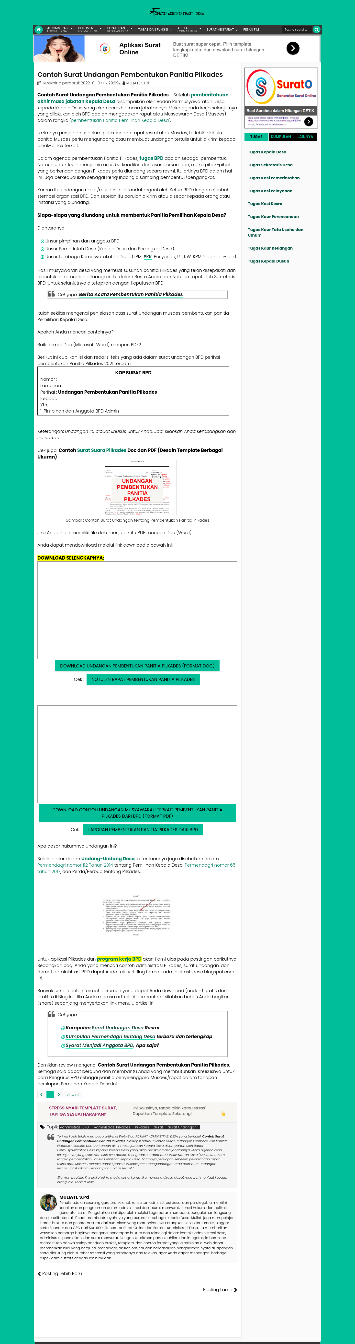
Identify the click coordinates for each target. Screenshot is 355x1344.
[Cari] (317, 29)
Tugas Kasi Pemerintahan (274, 178)
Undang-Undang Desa (108, 858)
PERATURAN (118, 29)
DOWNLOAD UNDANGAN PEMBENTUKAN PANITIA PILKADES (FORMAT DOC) (137, 666)
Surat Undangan (182, 1127)
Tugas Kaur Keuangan (270, 248)
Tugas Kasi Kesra (265, 204)
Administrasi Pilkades (112, 1127)
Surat (158, 1127)
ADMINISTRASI (57, 29)
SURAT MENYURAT (220, 29)
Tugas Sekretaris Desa (270, 165)
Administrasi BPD (74, 1127)
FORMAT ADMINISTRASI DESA (58, 1336)
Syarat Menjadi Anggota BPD (100, 1045)
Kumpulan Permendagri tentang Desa (111, 1036)
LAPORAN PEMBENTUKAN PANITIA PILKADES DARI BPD (143, 830)
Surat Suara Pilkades (101, 450)
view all (73, 1094)
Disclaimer (310, 1336)
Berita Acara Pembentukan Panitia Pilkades (131, 294)
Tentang (228, 1336)
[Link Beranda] (38, 29)
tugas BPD (151, 158)
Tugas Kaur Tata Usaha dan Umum (275, 232)
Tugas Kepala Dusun (268, 261)
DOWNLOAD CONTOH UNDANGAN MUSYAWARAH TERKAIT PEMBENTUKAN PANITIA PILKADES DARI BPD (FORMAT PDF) (137, 813)
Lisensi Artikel (135, 1336)
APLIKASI (187, 29)
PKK (147, 256)
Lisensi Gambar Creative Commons (185, 1336)
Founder (245, 1336)
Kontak (279, 1336)
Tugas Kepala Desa (267, 152)
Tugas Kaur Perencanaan (273, 216)
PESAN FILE (251, 29)
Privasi (293, 1336)
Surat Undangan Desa (118, 1027)
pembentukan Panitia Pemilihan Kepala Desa (120, 120)
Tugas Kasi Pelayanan (270, 191)
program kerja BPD (119, 959)
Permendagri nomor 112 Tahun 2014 (75, 865)
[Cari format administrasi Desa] (297, 29)
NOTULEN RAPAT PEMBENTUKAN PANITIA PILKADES (143, 679)
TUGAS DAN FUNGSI (153, 29)
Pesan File (263, 1336)
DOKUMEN (88, 29)
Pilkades (142, 1127)
